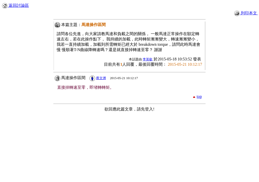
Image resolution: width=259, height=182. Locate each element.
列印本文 (246, 13)
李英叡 (148, 59)
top (199, 96)
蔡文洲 (101, 78)
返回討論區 (15, 5)
